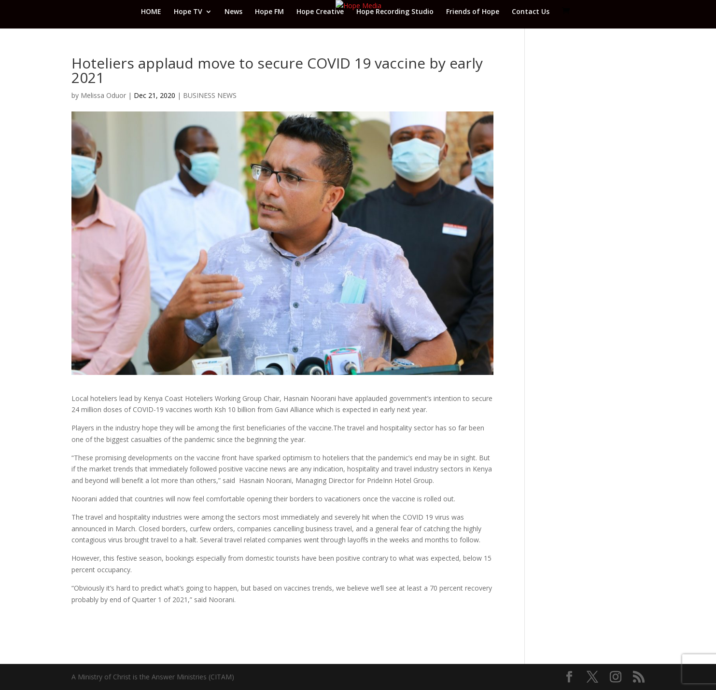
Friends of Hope (472, 12)
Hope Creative (320, 12)
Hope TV (188, 12)
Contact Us (530, 12)
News (233, 12)
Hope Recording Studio (395, 12)
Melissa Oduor (103, 95)
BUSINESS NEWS (210, 95)
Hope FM (269, 12)
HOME (151, 12)
